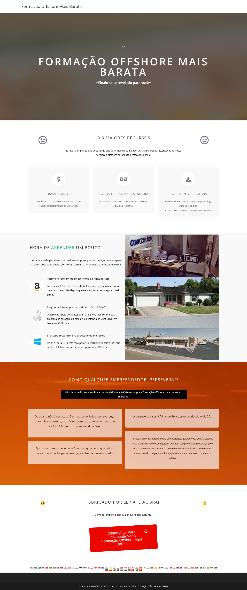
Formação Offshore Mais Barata (51, 6)
